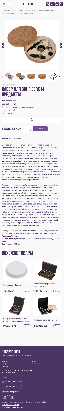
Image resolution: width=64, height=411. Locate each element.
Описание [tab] (6, 139)
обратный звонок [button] (12, 387)
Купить (40, 129)
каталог (34, 361)
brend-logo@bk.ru (11, 392)
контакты (5, 366)
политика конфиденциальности (12, 407)
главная (4, 361)
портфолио (5, 364)
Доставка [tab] (17, 139)
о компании (36, 364)
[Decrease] (30, 130)
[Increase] (30, 127)
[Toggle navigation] (4, 4)
